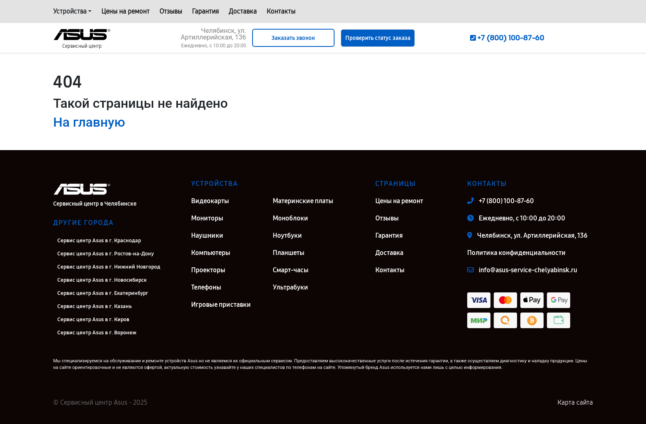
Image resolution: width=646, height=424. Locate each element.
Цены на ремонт (125, 11)
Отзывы (170, 11)
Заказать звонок (293, 38)
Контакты (281, 11)
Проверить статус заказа (377, 38)
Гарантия (205, 11)
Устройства (70, 11)
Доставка (243, 11)
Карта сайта (575, 402)
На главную (89, 122)
